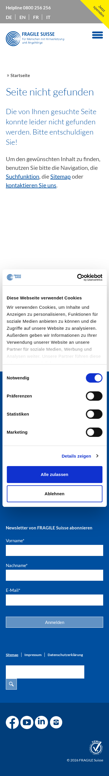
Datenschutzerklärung (65, 655)
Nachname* (17, 565)
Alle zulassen (54, 474)
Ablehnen (54, 493)
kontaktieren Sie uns (31, 185)
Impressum (33, 655)
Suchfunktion (22, 176)
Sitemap (60, 176)
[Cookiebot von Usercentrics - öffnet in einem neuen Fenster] (77, 277)
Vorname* (15, 540)
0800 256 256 (37, 7)
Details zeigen (76, 456)
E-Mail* (13, 590)
